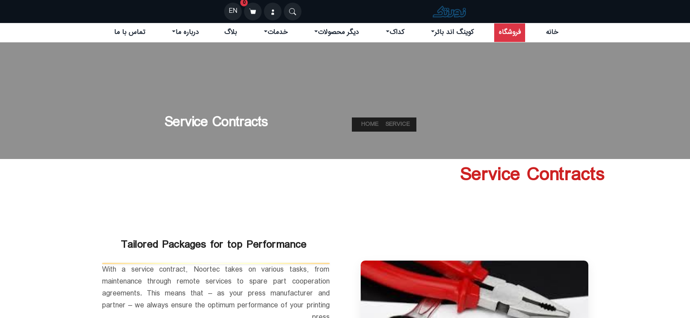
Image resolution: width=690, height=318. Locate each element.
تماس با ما (129, 32)
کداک (396, 32)
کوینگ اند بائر (454, 32)
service (397, 124)
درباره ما (187, 32)
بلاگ (230, 32)
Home (369, 124)
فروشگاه (510, 32)
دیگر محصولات (338, 32)
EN (233, 11)
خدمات (277, 32)
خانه (552, 32)
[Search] (292, 11)
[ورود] (273, 11)
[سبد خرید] (253, 11)
